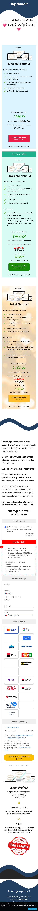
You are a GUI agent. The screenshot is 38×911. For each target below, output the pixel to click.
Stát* (6, 612)
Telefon (6, 591)
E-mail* (6, 584)
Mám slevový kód (13, 727)
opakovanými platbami (16, 738)
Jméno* (7, 600)
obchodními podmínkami (24, 735)
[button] (11, 630)
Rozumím (32, 909)
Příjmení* (7, 606)
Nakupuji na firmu (13, 597)
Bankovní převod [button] (11, 713)
